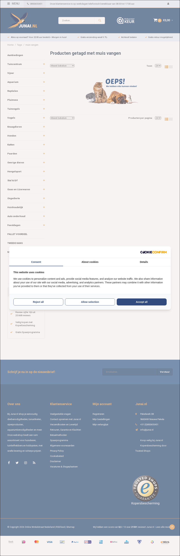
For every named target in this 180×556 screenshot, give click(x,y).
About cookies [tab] (90, 262)
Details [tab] (144, 262)
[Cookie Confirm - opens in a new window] (153, 252)
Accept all (141, 302)
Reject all (38, 302)
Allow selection (90, 302)
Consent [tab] (36, 262)
